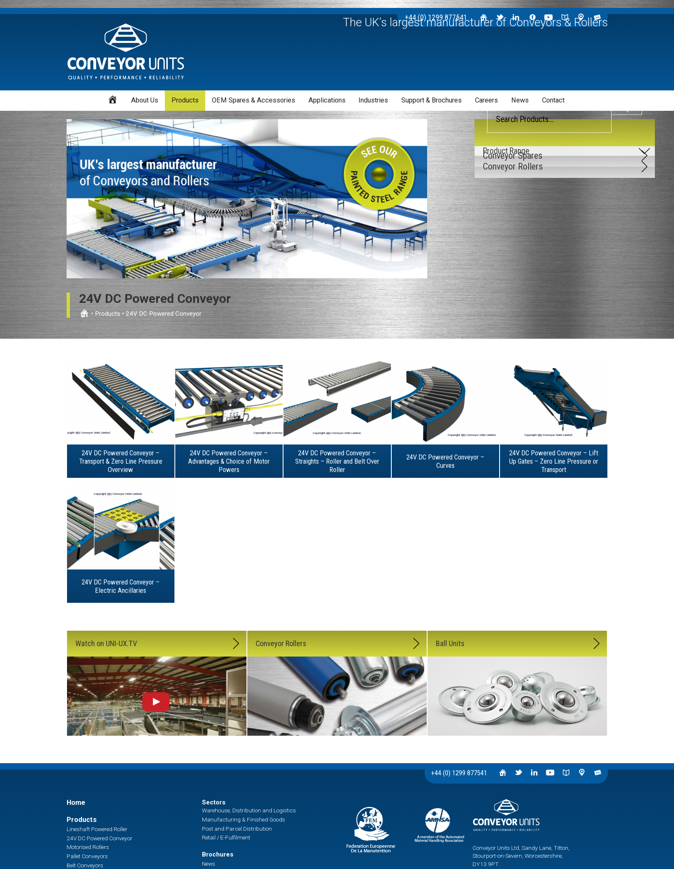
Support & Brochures (431, 100)
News (520, 100)
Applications (327, 100)
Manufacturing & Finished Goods (243, 819)
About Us (144, 100)
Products (185, 100)
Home (76, 803)
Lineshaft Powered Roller (97, 829)
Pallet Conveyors (87, 856)
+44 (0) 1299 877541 (459, 773)
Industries (373, 100)
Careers (486, 100)
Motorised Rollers (88, 847)
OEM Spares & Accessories (253, 100)
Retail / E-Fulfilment (226, 837)
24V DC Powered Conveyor (99, 838)
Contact (553, 100)
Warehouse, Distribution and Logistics (249, 810)
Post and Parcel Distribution (237, 828)
